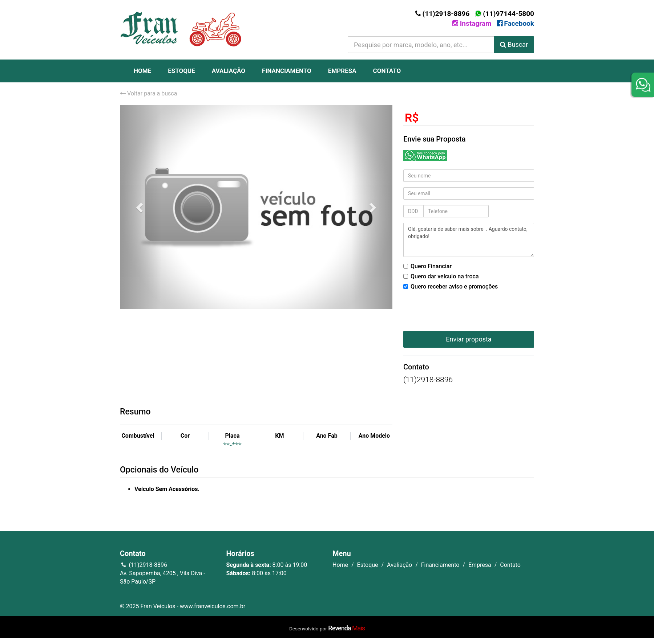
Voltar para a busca (148, 93)
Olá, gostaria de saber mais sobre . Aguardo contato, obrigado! (468, 240)
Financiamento (286, 70)
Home (142, 70)
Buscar (514, 44)
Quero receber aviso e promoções (450, 286)
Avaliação (228, 70)
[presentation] (458, 308)
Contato (387, 70)
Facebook (515, 23)
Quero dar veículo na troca (441, 276)
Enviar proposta (468, 339)
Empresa (342, 70)
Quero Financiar (427, 266)
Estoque (181, 70)
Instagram (471, 23)
